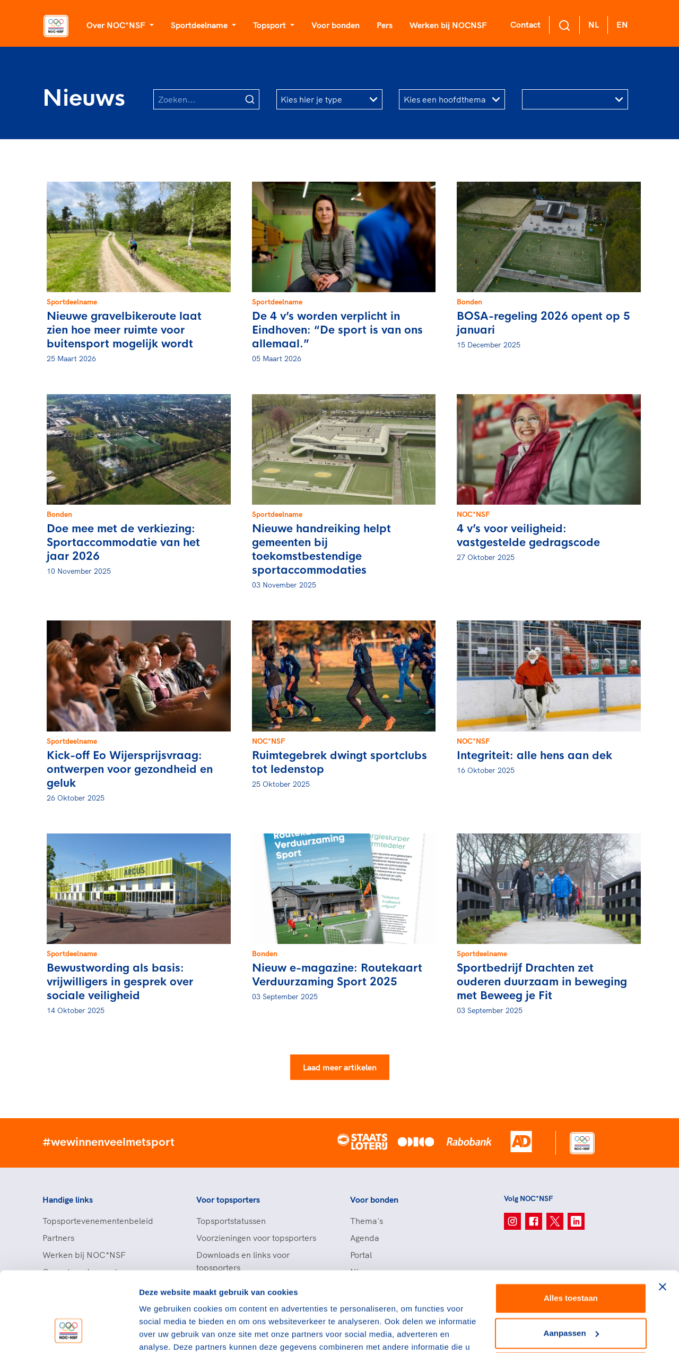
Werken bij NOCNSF (448, 25)
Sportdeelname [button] (200, 25)
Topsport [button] (270, 25)
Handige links (67, 1199)
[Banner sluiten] (662, 1217)
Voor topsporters (228, 1199)
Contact (525, 24)
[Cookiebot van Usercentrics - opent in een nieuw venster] (68, 1332)
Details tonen (164, 1332)
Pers (385, 25)
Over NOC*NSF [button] (116, 25)
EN (622, 24)
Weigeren (570, 1298)
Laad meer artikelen (340, 1067)
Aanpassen (571, 1262)
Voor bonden (335, 25)
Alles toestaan (571, 1228)
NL (593, 24)
